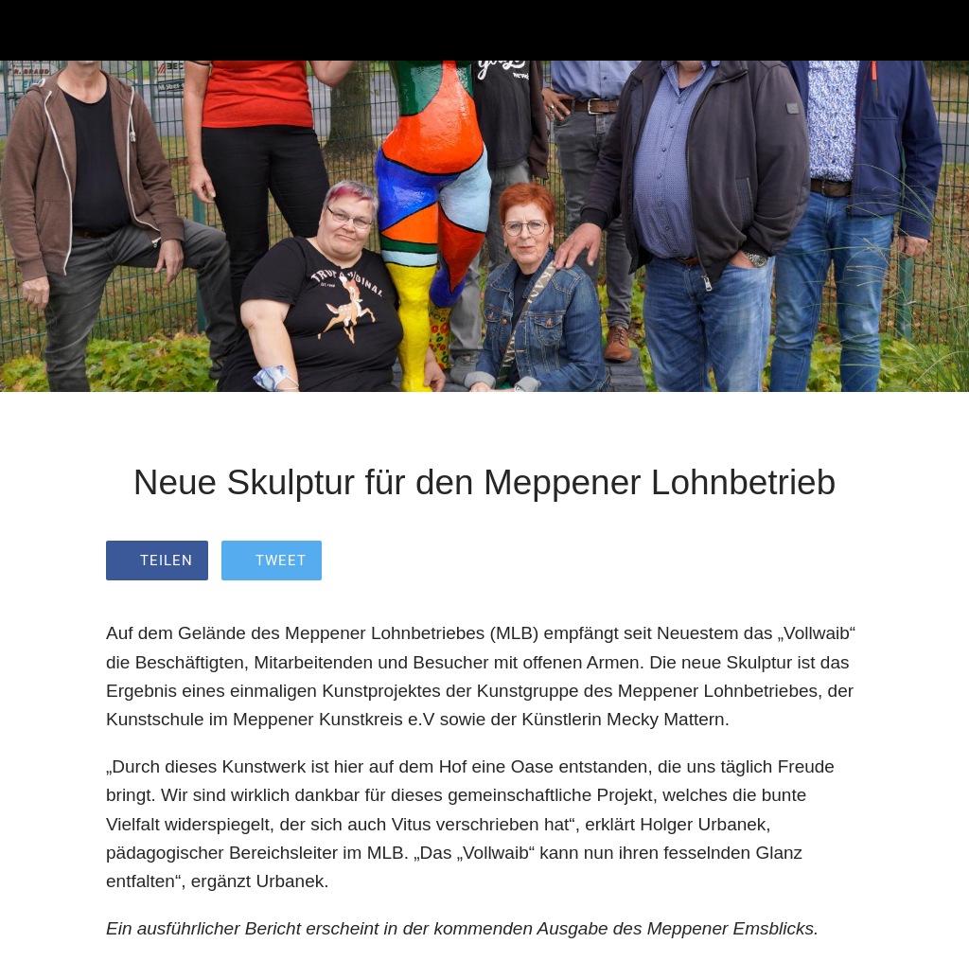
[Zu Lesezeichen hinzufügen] (840, 562)
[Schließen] (30, 30)
